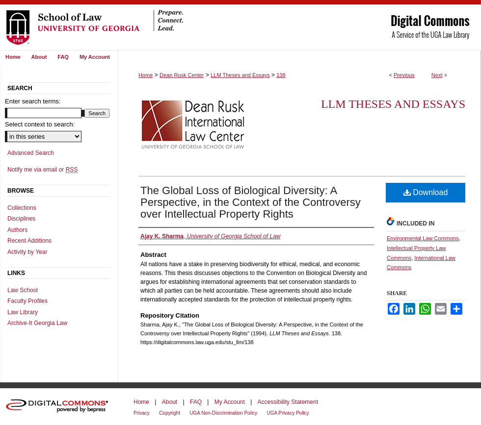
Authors (17, 229)
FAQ (196, 402)
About (169, 402)
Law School (22, 290)
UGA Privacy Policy (288, 413)
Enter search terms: (32, 101)
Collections (21, 207)
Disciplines (21, 218)
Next (437, 75)
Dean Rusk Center (182, 75)
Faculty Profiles (27, 301)
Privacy (142, 413)
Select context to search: (40, 124)
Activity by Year (27, 252)
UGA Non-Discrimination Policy (223, 413)
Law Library (22, 312)
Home (145, 75)
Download (425, 192)
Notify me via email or (42, 169)
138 (280, 75)
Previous (404, 75)
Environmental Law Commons (423, 238)
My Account (229, 402)
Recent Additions (29, 240)
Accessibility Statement (288, 402)
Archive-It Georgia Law (37, 323)
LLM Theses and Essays (240, 75)
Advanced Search (30, 153)
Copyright (169, 413)
